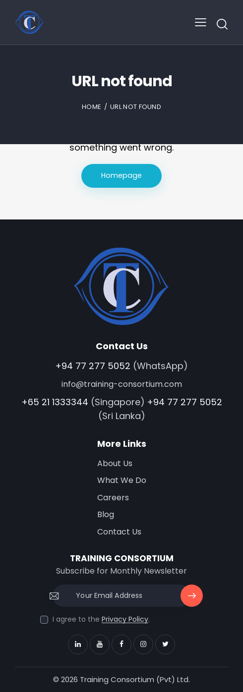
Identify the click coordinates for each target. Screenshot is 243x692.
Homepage (122, 175)
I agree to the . (101, 619)
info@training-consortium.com (121, 384)
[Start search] (222, 24)
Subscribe (192, 599)
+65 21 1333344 (54, 402)
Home (91, 106)
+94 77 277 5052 (92, 366)
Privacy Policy (125, 619)
